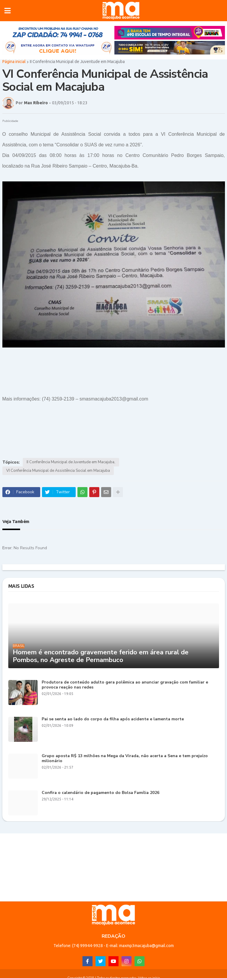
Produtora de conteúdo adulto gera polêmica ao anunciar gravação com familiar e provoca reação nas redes (125, 686)
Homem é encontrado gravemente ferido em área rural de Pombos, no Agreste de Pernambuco (101, 657)
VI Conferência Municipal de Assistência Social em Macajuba (58, 471)
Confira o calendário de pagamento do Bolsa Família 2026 (100, 793)
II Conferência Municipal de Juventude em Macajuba (77, 62)
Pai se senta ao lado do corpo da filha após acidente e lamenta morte (113, 720)
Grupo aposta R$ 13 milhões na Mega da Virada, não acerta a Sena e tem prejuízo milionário (125, 759)
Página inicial (14, 62)
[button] (7, 11)
